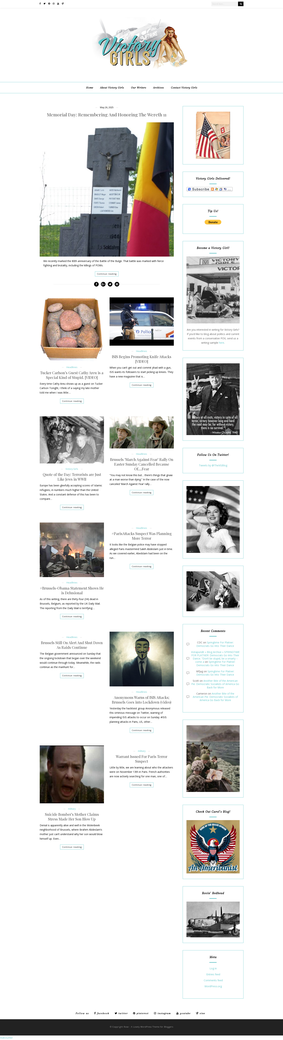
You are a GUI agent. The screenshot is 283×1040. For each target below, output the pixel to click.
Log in (213, 968)
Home (89, 87)
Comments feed (213, 980)
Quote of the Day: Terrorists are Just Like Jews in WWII (72, 477)
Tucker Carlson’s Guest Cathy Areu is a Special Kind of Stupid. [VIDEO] (71, 375)
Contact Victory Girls (184, 87)
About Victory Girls (112, 87)
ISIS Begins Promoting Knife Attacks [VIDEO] (141, 359)
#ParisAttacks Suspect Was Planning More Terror (142, 536)
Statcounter (6, 1037)
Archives (158, 87)
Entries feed (213, 974)
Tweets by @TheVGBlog (213, 465)
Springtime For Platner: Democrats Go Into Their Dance (215, 644)
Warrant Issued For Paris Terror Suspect (141, 759)
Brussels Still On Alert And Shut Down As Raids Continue (72, 645)
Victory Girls (72, 468)
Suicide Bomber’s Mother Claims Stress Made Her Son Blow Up (72, 816)
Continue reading (107, 273)
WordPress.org (213, 986)
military (72, 808)
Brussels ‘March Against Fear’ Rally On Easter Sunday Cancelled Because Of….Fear (141, 464)
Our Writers (138, 87)
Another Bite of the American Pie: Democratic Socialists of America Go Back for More (215, 684)
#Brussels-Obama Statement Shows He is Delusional (72, 590)
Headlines (71, 367)
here (221, 342)
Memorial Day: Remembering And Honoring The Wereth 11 (106, 114)
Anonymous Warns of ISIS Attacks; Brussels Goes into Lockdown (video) (141, 699)
